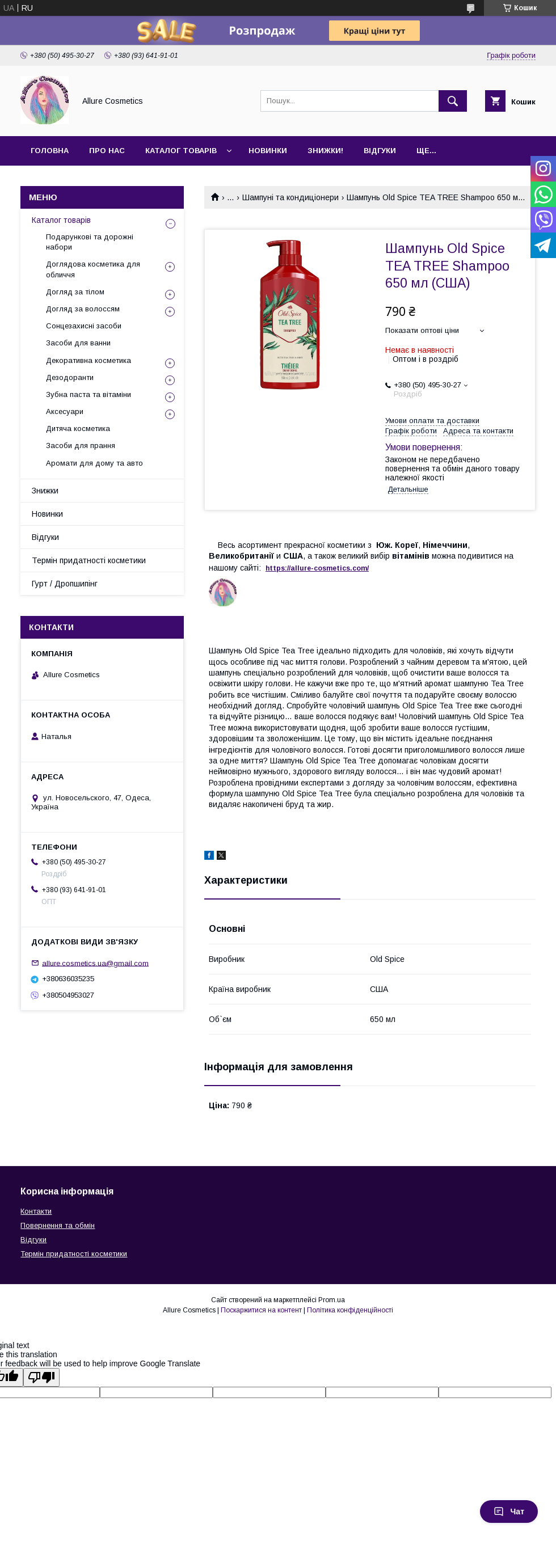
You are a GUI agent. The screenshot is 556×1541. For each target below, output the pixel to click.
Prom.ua (331, 1300)
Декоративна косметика (88, 360)
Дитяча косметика (78, 428)
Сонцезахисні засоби (83, 326)
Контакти (36, 1211)
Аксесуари (64, 411)
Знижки (45, 490)
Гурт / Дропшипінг (65, 583)
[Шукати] (453, 101)
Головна (50, 150)
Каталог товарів (181, 150)
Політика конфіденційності (350, 1310)
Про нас (107, 150)
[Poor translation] (41, 1377)
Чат (509, 1511)
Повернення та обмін (57, 1225)
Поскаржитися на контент (261, 1310)
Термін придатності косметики (89, 560)
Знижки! (325, 150)
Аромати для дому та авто (94, 463)
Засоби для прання (80, 445)
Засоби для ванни (78, 343)
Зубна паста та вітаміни (88, 394)
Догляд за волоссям (83, 309)
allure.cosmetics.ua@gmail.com (95, 963)
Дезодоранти (70, 377)
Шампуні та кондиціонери (290, 197)
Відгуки (380, 150)
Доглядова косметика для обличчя (93, 269)
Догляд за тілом (75, 292)
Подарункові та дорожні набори (89, 242)
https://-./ (317, 568)
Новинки (267, 150)
